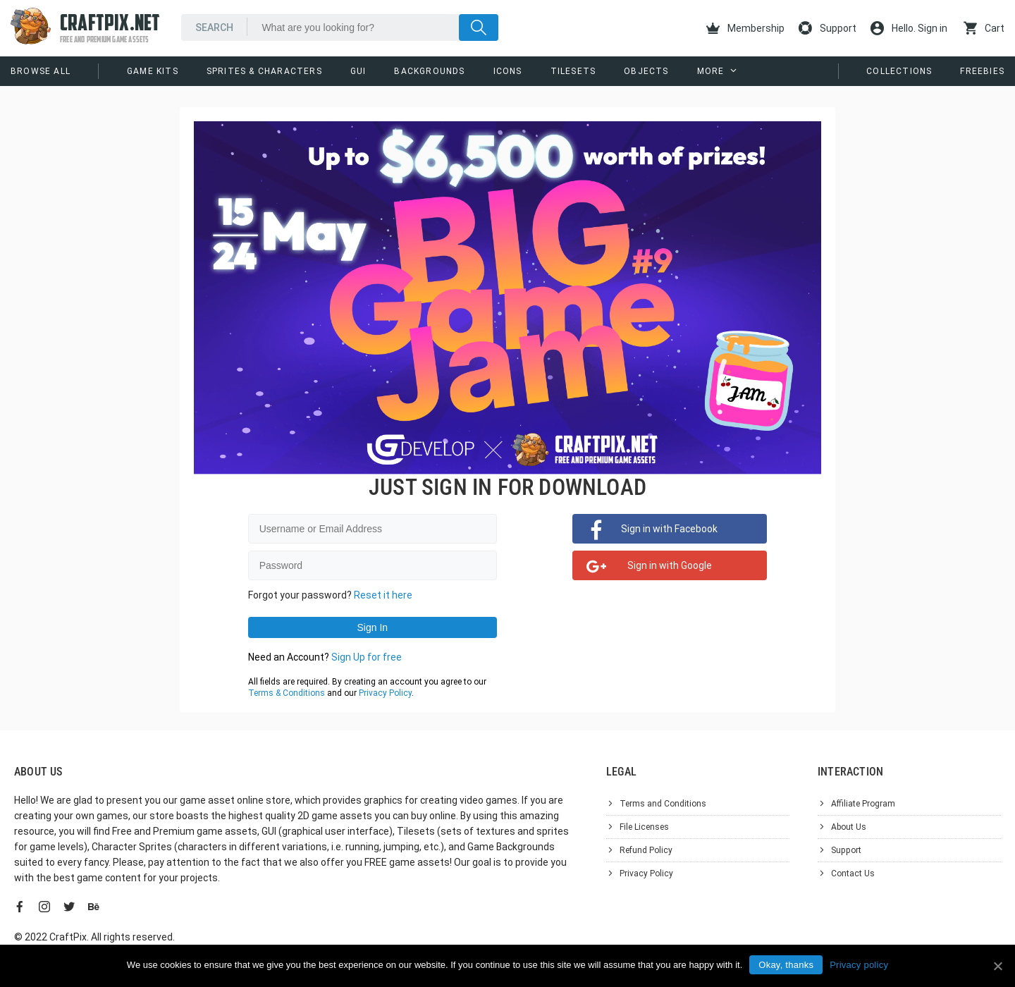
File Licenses (644, 827)
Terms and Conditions (663, 804)
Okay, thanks (785, 965)
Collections (899, 71)
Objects (646, 71)
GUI (358, 71)
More (711, 71)
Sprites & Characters (264, 71)
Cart (984, 28)
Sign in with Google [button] (669, 565)
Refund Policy (646, 850)
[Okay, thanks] (997, 966)
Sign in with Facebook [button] (669, 528)
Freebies (982, 71)
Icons (507, 71)
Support (827, 28)
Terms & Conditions (286, 693)
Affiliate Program (863, 804)
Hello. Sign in (909, 28)
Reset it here (383, 595)
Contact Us (853, 873)
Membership (745, 28)
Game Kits (152, 71)
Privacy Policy (385, 693)
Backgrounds (429, 71)
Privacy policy (859, 965)
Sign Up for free (366, 657)
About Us (848, 827)
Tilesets (573, 71)
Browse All (40, 71)
